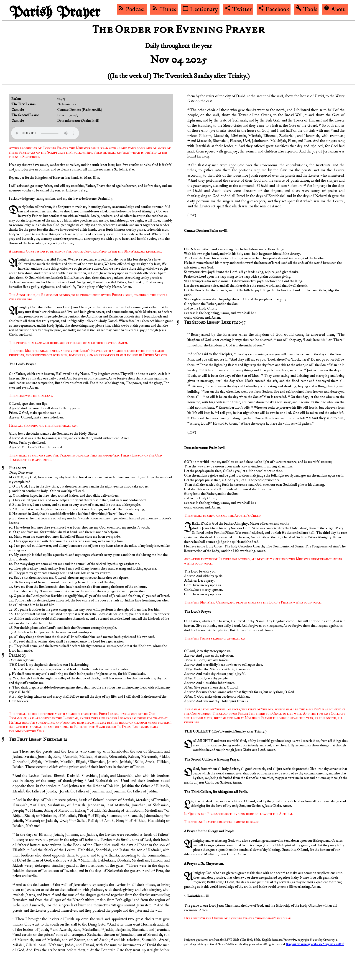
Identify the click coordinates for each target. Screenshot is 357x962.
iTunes (164, 9)
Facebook (273, 9)
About (335, 9)
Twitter (238, 9)
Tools (306, 9)
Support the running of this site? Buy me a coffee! (315, 944)
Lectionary (200, 9)
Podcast (131, 9)
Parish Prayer (54, 12)
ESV (191, 215)
